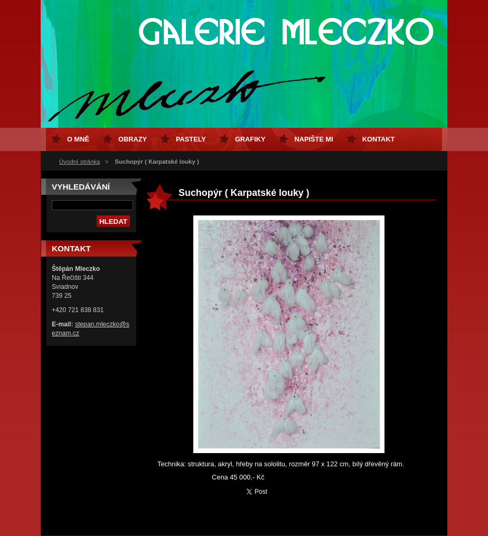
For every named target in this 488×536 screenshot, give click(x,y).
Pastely (191, 139)
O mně (78, 139)
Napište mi (313, 139)
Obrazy (132, 139)
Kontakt (378, 139)
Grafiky (250, 139)
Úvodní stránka (79, 161)
